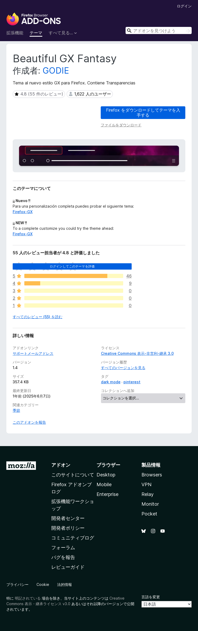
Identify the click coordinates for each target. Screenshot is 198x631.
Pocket (149, 514)
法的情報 (64, 584)
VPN (146, 484)
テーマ (36, 32)
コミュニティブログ (72, 538)
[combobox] (159, 30)
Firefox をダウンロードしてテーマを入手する (143, 112)
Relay (147, 494)
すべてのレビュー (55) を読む (37, 316)
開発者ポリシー (68, 528)
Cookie (42, 584)
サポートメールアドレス (33, 353)
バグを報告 (63, 557)
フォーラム (63, 547)
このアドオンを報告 (29, 422)
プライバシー (17, 584)
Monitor (150, 504)
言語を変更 (150, 597)
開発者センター (68, 518)
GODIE (56, 70)
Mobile (104, 484)
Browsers (151, 474)
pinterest (131, 382)
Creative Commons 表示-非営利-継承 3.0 (137, 353)
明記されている (28, 598)
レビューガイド (68, 567)
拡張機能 (14, 32)
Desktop (105, 474)
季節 (16, 410)
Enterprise (107, 494)
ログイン (184, 6)
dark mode (111, 382)
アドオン (60, 465)
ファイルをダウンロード (121, 125)
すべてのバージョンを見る (123, 367)
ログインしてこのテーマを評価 (72, 266)
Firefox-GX (23, 211)
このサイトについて (72, 474)
